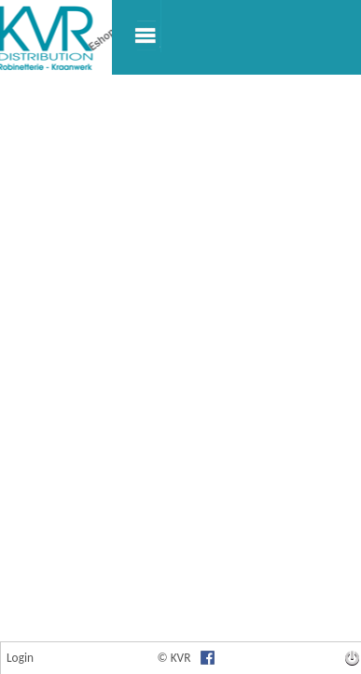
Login (20, 658)
